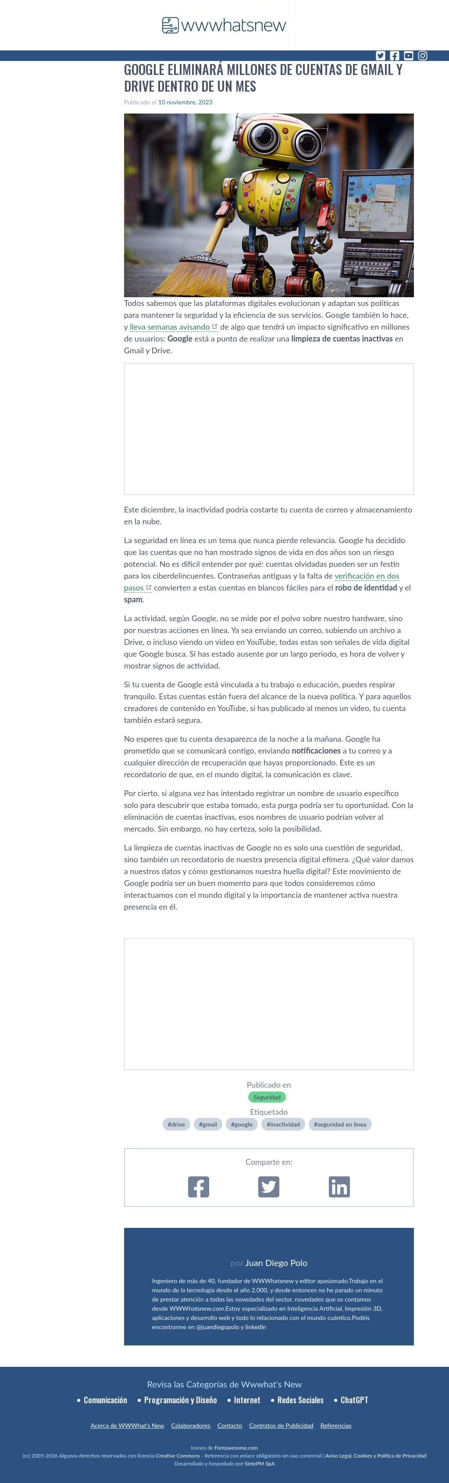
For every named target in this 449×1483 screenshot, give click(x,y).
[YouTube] (408, 55)
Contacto (229, 1425)
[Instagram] (422, 55)
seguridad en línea (342, 1124)
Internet (247, 1399)
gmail (210, 1124)
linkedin (256, 1326)
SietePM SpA (260, 1463)
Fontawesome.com (236, 1447)
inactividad (285, 1124)
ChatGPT (354, 1399)
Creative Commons (178, 1455)
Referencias (336, 1425)
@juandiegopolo (217, 1326)
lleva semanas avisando (170, 326)
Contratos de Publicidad (281, 1425)
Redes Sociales (301, 1399)
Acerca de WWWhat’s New (127, 1425)
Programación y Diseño (180, 1399)
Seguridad (267, 1097)
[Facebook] (394, 55)
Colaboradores (190, 1425)
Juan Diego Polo (277, 1262)
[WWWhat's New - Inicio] (224, 25)
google (244, 1124)
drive (178, 1124)
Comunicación (105, 1399)
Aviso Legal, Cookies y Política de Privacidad (376, 1455)
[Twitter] (380, 55)
